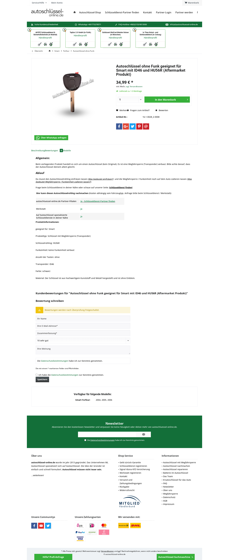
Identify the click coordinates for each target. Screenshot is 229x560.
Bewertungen (54, 150)
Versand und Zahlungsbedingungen (131, 481)
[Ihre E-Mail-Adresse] (83, 326)
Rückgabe (124, 486)
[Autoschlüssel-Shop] (90, 12)
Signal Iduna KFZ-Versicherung (135, 469)
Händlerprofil (45, 37)
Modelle (67, 150)
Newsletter (168, 486)
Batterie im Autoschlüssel (175, 472)
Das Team (168, 476)
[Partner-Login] (163, 12)
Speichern (42, 379)
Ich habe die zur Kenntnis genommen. (71, 374)
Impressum (168, 504)
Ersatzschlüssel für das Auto (177, 479)
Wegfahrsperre (170, 493)
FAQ (165, 483)
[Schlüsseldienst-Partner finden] (122, 12)
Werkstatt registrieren (130, 472)
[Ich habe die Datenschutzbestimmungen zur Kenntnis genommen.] (37, 375)
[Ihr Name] (83, 318)
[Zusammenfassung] (83, 333)
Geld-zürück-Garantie (130, 462)
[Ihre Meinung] (83, 350)
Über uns (167, 490)
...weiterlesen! (37, 475)
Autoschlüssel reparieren (175, 469)
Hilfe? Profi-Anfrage (53, 556)
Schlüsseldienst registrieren (133, 466)
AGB (165, 500)
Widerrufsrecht (127, 490)
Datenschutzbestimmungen (54, 360)
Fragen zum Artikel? (138, 110)
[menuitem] (192, 3)
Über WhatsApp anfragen (51, 138)
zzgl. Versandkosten (134, 86)
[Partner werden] (184, 12)
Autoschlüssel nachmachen (176, 466)
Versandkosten (107, 551)
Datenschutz (169, 497)
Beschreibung (38, 150)
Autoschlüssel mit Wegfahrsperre (179, 462)
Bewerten (161, 110)
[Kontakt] (147, 12)
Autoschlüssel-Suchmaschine (175, 556)
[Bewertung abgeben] (83, 341)
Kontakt (123, 476)
